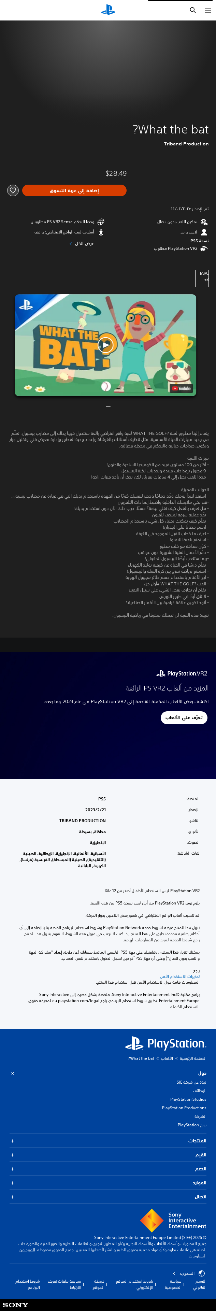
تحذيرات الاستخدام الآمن (180, 976)
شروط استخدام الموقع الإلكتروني (134, 1284)
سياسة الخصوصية (173, 1284)
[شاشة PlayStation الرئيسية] (108, 10)
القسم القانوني (199, 1284)
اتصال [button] (108, 1197)
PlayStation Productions (184, 1108)
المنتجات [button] (108, 1141)
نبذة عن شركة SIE (191, 1082)
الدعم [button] (108, 1169)
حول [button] (108, 1073)
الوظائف (199, 1091)
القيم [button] (108, 1155)
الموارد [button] (108, 1183)
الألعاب (167, 1058)
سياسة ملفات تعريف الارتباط (64, 1284)
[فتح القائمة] (208, 10)
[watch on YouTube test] (181, 388)
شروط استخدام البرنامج (27, 1284)
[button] (106, 345)
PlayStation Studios (188, 1099)
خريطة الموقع (98, 1284)
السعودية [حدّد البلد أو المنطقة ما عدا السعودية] (188, 1273)
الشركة (200, 1116)
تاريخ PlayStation (192, 1125)
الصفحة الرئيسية (193, 1058)
